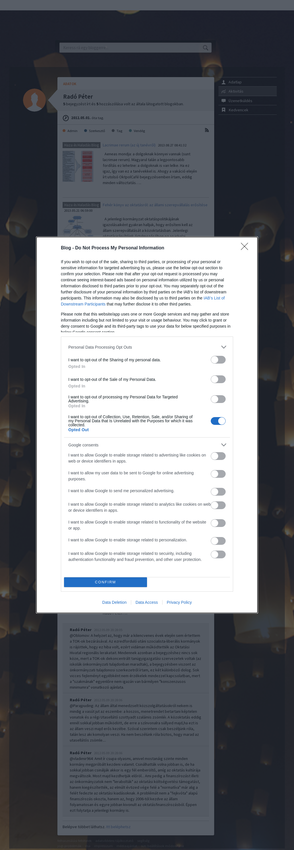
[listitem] (147, 347)
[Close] (246, 248)
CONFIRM (105, 582)
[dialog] (147, 425)
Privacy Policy (179, 602)
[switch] (218, 360)
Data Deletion (114, 602)
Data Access (147, 602)
